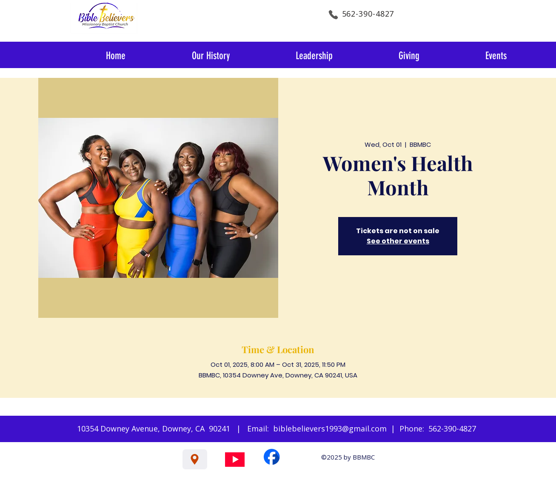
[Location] (194, 459)
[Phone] (333, 14)
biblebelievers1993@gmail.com (330, 428)
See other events (398, 241)
